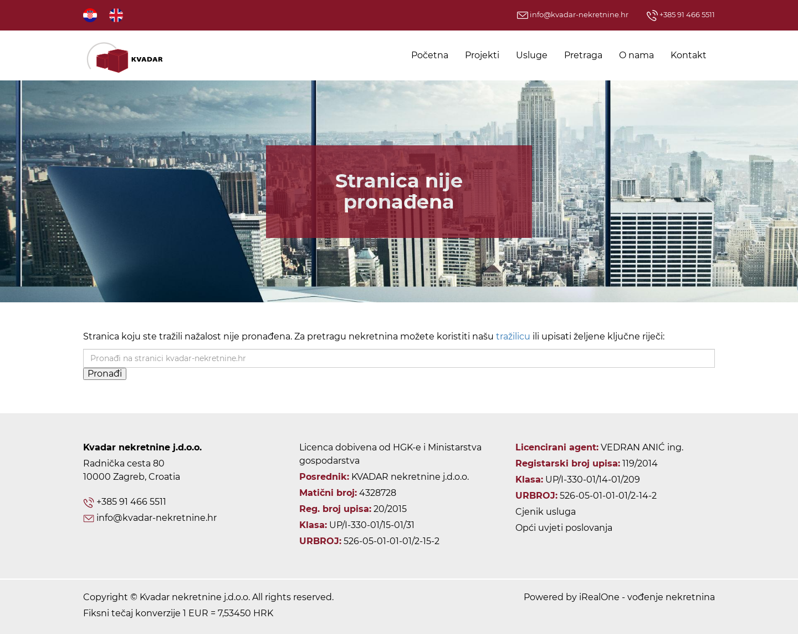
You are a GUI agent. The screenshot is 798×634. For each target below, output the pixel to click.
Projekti (482, 55)
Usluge (532, 55)
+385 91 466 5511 (681, 14)
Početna (429, 55)
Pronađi (105, 373)
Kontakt (689, 55)
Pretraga (583, 55)
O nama (636, 55)
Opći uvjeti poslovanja (563, 528)
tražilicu (513, 336)
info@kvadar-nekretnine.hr (572, 14)
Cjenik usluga (545, 511)
